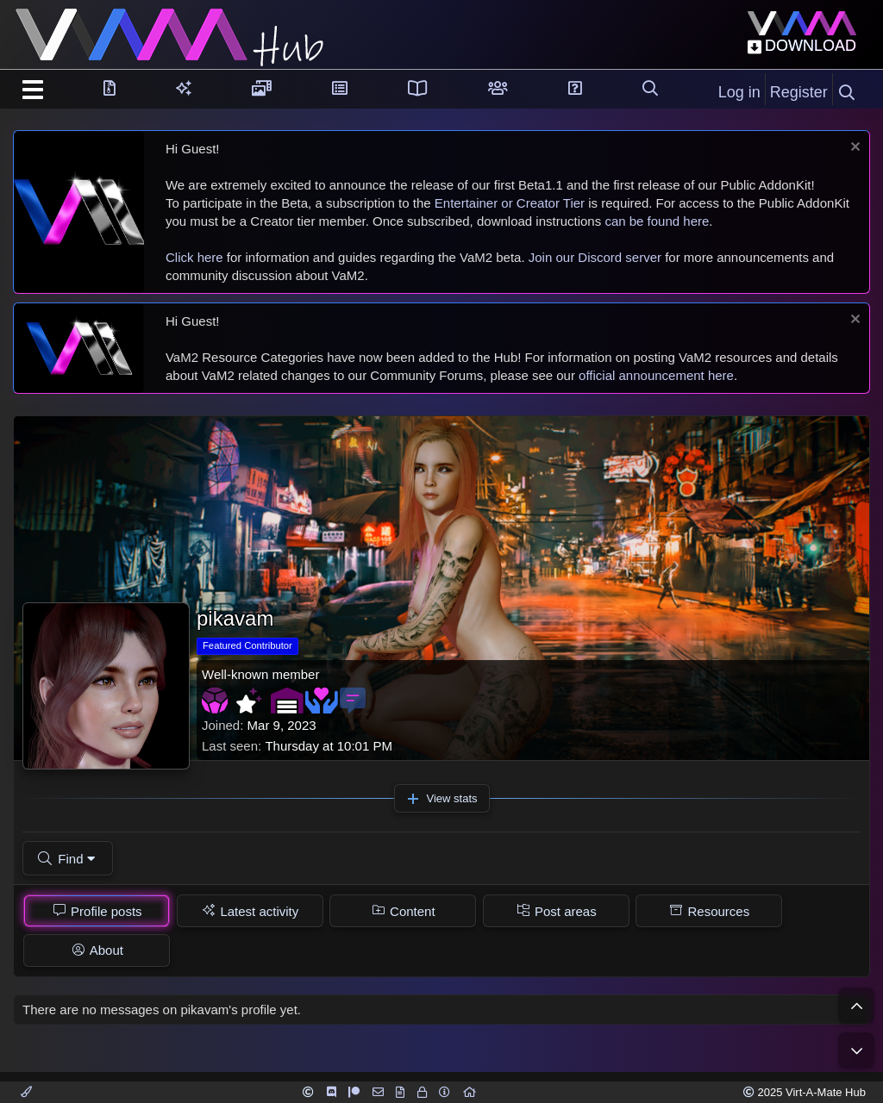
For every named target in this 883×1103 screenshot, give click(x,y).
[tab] (96, 910)
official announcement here (656, 375)
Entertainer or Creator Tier (510, 203)
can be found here (656, 221)
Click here (194, 257)
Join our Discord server (595, 257)
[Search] (846, 93)
